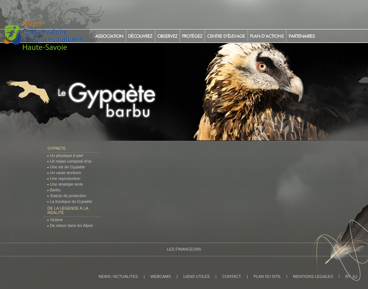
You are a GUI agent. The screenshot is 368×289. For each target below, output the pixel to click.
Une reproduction (65, 178)
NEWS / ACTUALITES (118, 276)
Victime (56, 220)
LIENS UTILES (196, 276)
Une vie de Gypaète (67, 167)
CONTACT (231, 276)
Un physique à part (66, 155)
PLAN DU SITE (267, 276)
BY (348, 276)
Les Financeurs (184, 249)
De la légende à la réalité (67, 210)
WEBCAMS (161, 276)
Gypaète (56, 148)
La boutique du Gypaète (71, 201)
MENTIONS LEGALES (313, 276)
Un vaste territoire (65, 173)
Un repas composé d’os (71, 161)
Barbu (55, 190)
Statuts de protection (68, 196)
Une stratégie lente (66, 184)
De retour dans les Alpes (71, 225)
